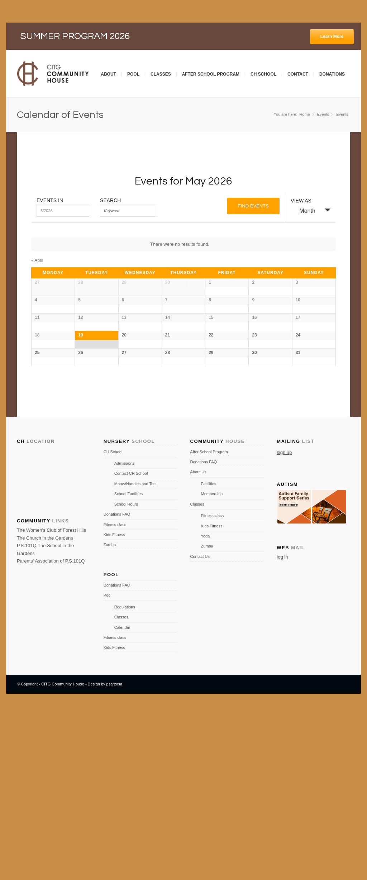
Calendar (122, 799)
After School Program (210, 74)
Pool (133, 74)
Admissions (124, 635)
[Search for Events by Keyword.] (128, 211)
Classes (161, 74)
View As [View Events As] (301, 200)
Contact (297, 74)
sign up (284, 624)
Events (342, 114)
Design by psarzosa (105, 856)
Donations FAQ (117, 686)
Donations (332, 74)
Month (303, 210)
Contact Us (200, 728)
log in (282, 729)
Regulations (124, 779)
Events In (50, 200)
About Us (198, 644)
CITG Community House (62, 856)
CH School (263, 74)
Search (110, 200)
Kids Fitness (114, 706)
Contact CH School (131, 645)
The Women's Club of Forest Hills (51, 702)
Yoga (205, 708)
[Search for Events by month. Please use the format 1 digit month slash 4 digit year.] (63, 211)
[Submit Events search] (253, 206)
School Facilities (128, 666)
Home (304, 114)
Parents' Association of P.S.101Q (51, 733)
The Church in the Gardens (45, 710)
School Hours (126, 676)
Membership (212, 666)
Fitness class (115, 696)
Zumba (110, 716)
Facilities (208, 656)
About (108, 74)
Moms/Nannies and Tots (135, 656)
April (37, 260)
